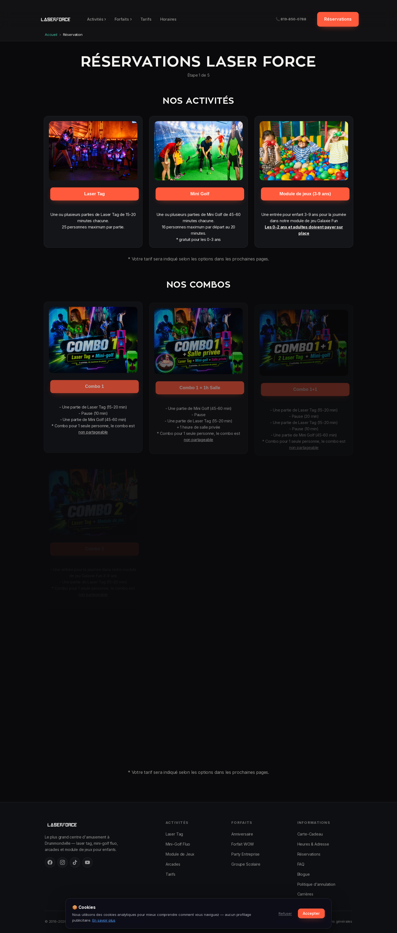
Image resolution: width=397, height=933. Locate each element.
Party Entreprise (245, 854)
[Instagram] (62, 862)
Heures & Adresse (313, 844)
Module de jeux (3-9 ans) (305, 193)
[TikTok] (75, 862)
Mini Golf (199, 193)
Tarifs (146, 19)
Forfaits (123, 19)
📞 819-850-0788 (291, 19)
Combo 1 (94, 389)
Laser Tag (94, 193)
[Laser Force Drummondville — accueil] (100, 825)
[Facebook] (50, 862)
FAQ (300, 864)
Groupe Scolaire (245, 864)
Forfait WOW (242, 844)
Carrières (305, 894)
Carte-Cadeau (310, 834)
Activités (96, 19)
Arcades (173, 864)
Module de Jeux (180, 854)
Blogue (303, 874)
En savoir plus (104, 920)
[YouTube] (87, 862)
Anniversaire (242, 834)
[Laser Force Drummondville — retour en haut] (55, 19)
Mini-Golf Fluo (178, 844)
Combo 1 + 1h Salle (199, 390)
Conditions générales (335, 921)
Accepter (311, 913)
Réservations (338, 19)
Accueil (51, 34)
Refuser (285, 913)
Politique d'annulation (316, 884)
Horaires (168, 19)
